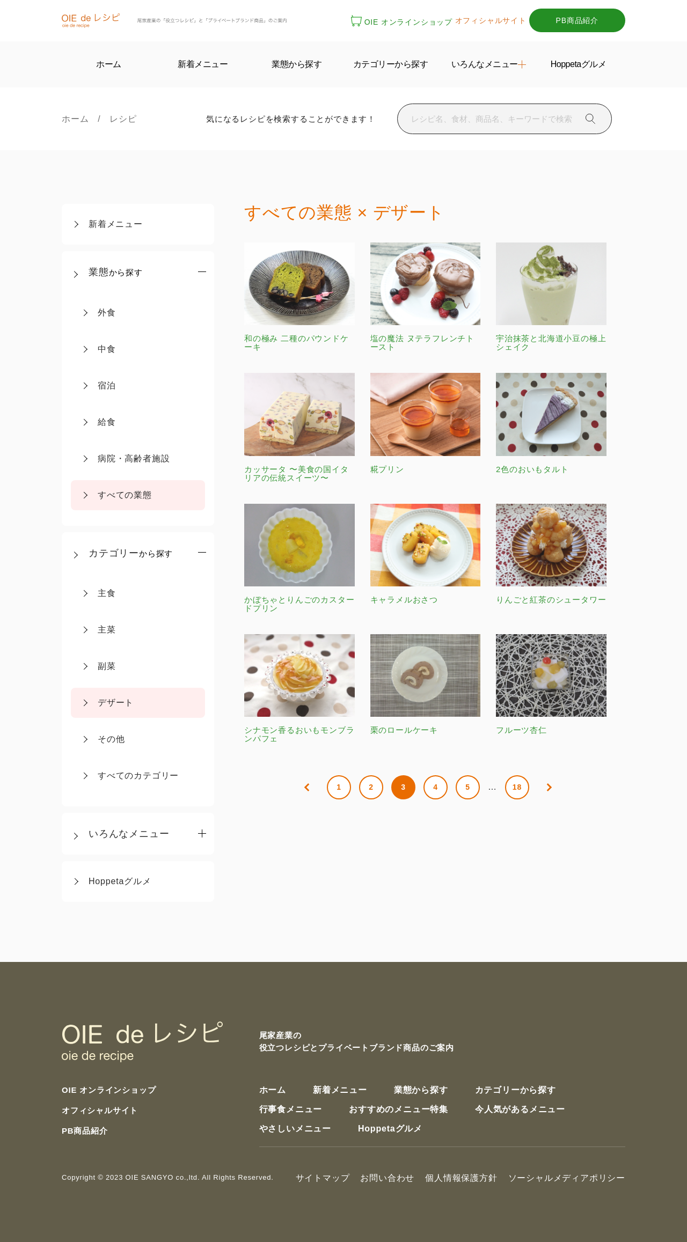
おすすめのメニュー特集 (398, 1109)
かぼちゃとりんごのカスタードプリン (299, 558)
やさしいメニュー (295, 1128)
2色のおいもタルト (551, 423)
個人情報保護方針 (461, 1177)
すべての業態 (125, 494)
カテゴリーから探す (515, 1089)
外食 (107, 312)
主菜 (107, 629)
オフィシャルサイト (491, 20)
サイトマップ (323, 1177)
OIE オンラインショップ (401, 22)
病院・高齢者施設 (134, 458)
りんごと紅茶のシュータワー (551, 554)
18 (517, 787)
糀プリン (425, 423)
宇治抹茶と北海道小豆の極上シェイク (551, 296)
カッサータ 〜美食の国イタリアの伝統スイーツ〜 (299, 427)
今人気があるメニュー (520, 1109)
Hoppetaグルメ (120, 881)
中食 (107, 349)
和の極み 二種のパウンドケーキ (299, 296)
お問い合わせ (387, 1177)
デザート (116, 702)
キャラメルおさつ (425, 554)
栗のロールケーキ (425, 684)
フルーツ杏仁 (551, 684)
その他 (111, 739)
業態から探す (421, 1089)
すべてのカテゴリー (138, 775)
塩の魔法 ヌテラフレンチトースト (425, 296)
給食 (107, 422)
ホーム (80, 118)
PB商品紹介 (577, 20)
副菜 (107, 666)
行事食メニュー (291, 1109)
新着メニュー (116, 224)
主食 (107, 593)
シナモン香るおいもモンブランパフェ (299, 688)
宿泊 (107, 385)
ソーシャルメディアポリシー (566, 1177)
